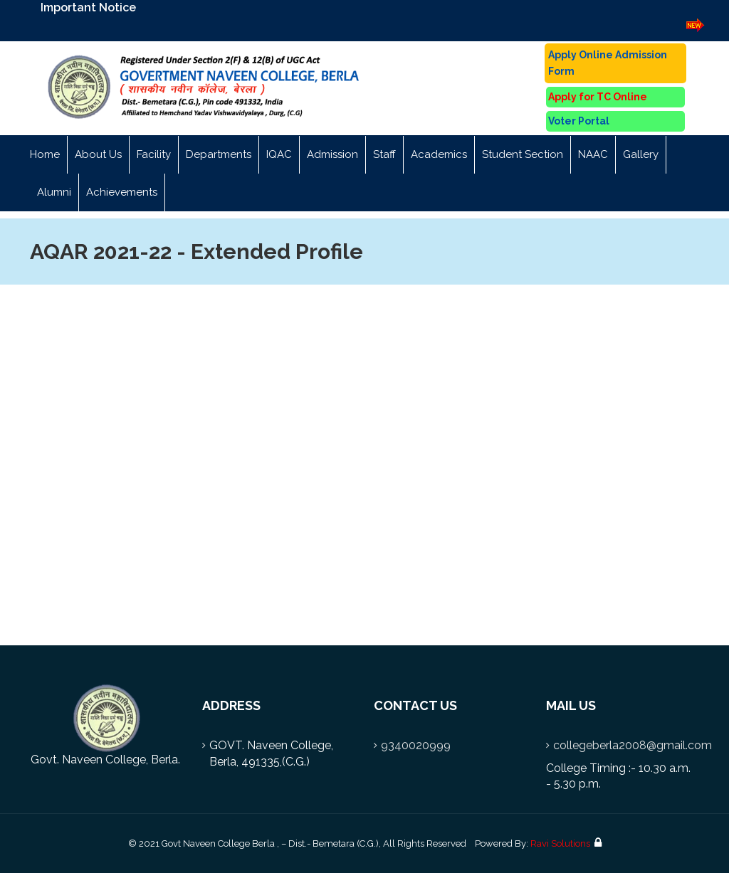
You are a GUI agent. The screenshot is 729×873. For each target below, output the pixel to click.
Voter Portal (578, 121)
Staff (384, 154)
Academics (439, 154)
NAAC (593, 154)
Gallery (641, 154)
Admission (332, 154)
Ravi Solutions (560, 843)
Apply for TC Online (597, 96)
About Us (98, 154)
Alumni (54, 192)
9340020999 (416, 745)
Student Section (522, 154)
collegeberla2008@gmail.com (632, 745)
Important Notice (88, 7)
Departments (218, 154)
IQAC (279, 154)
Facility (154, 154)
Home (45, 154)
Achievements (121, 192)
